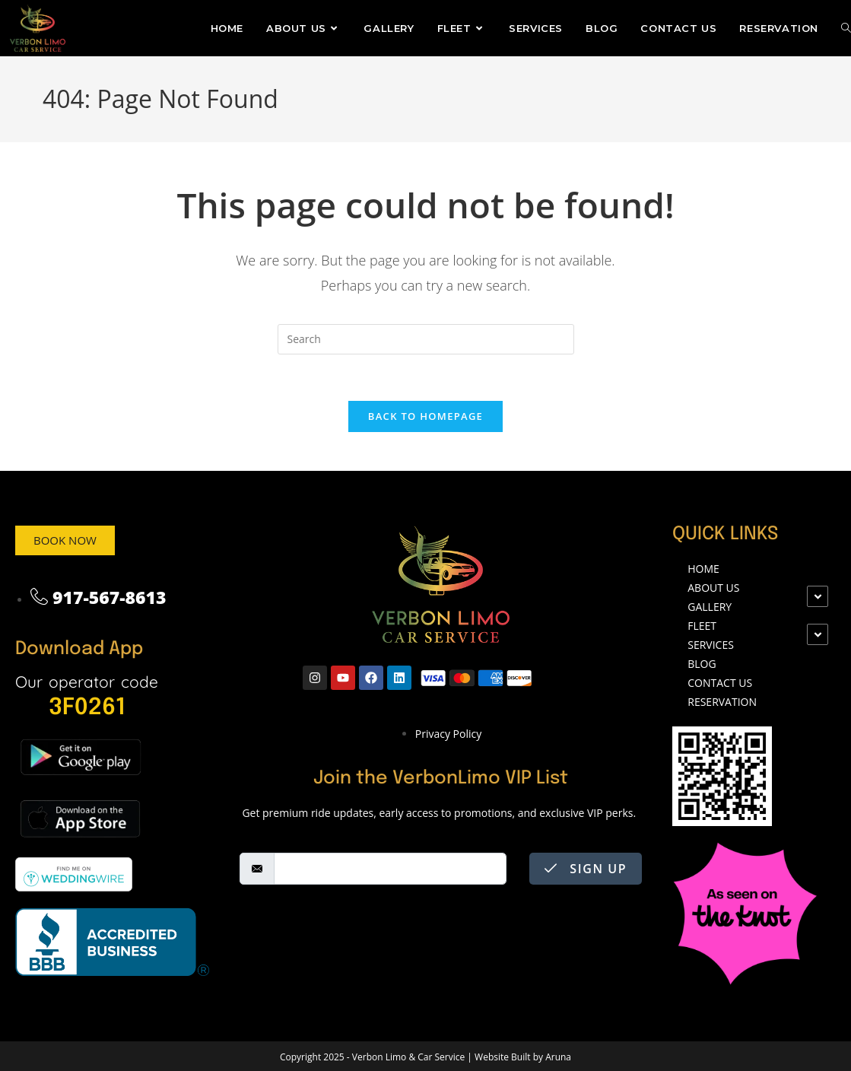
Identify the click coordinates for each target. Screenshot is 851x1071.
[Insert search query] (426, 339)
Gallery (709, 606)
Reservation (722, 701)
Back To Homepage (425, 416)
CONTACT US (719, 682)
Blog (701, 663)
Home (703, 568)
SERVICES (710, 644)
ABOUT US (713, 587)
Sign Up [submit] (586, 868)
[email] (390, 869)
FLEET (701, 625)
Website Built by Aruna (521, 1056)
